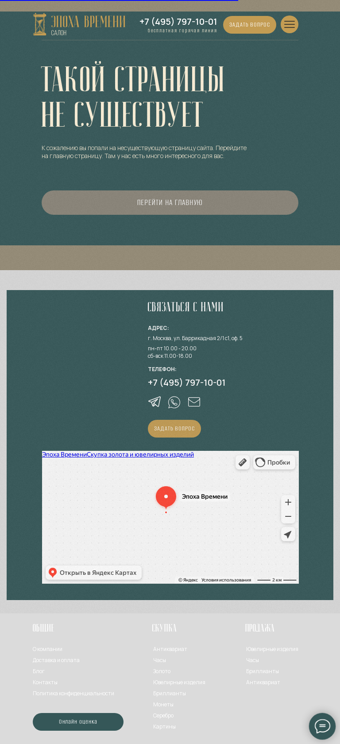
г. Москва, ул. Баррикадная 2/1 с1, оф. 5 (195, 338)
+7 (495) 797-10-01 (178, 21)
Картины (164, 726)
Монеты (163, 704)
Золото (161, 671)
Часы (159, 660)
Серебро (163, 715)
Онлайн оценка (78, 721)
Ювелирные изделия (272, 649)
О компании (47, 649)
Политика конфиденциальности (73, 693)
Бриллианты (169, 693)
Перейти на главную (169, 202)
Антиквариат (170, 649)
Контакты (45, 682)
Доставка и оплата (56, 660)
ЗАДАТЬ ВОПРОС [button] (249, 24)
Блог (39, 671)
